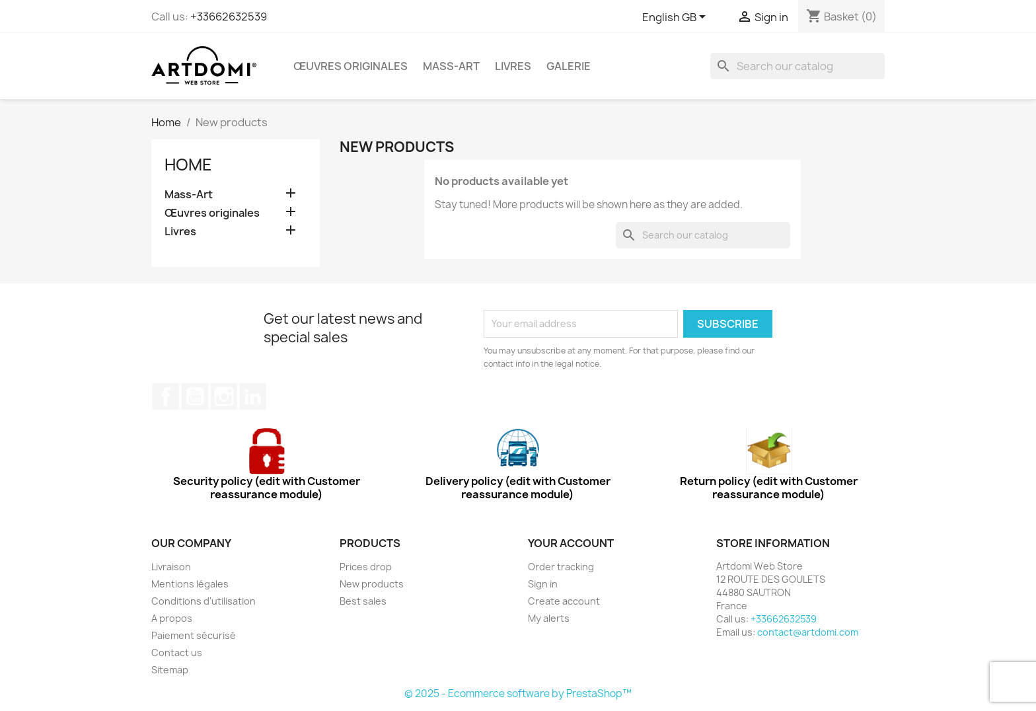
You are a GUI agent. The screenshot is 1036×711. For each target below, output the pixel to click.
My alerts (549, 618)
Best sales (363, 601)
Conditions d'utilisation (203, 601)
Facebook (166, 396)
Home (188, 164)
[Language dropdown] (676, 18)
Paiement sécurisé (193, 635)
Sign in (543, 584)
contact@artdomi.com (807, 632)
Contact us (176, 652)
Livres (513, 66)
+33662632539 (228, 16)
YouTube (195, 396)
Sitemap (169, 669)
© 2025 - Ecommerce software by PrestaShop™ (518, 693)
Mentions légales (190, 584)
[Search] (797, 66)
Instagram (224, 396)
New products (372, 584)
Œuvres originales (350, 66)
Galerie (568, 66)
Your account (571, 543)
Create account (564, 601)
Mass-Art (451, 66)
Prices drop (366, 566)
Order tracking (561, 566)
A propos (171, 618)
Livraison (171, 566)
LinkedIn (253, 396)
